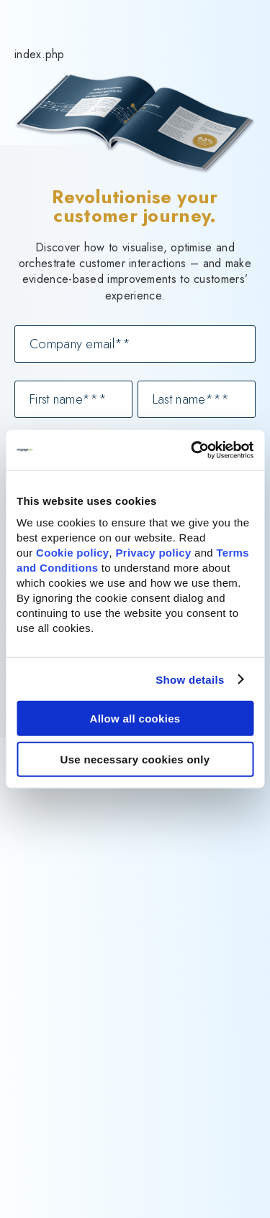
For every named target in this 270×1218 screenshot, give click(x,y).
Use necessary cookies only (135, 759)
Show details (190, 679)
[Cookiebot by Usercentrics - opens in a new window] (192, 450)
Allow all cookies (135, 718)
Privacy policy (153, 553)
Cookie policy (72, 553)
